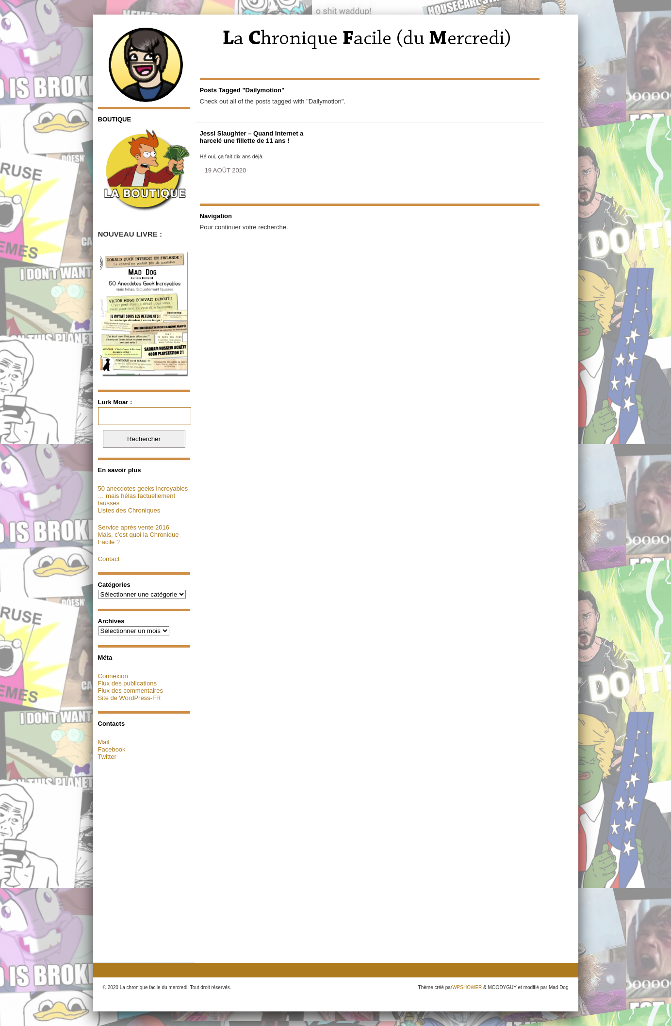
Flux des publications (127, 683)
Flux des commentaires (130, 690)
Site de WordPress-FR (129, 697)
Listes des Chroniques (129, 510)
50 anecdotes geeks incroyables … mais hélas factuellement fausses (143, 496)
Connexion (113, 676)
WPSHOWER (467, 987)
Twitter (107, 756)
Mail (104, 742)
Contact (109, 559)
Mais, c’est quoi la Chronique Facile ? (138, 538)
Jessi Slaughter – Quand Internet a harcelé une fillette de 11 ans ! (252, 137)
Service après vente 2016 (133, 527)
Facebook (112, 749)
